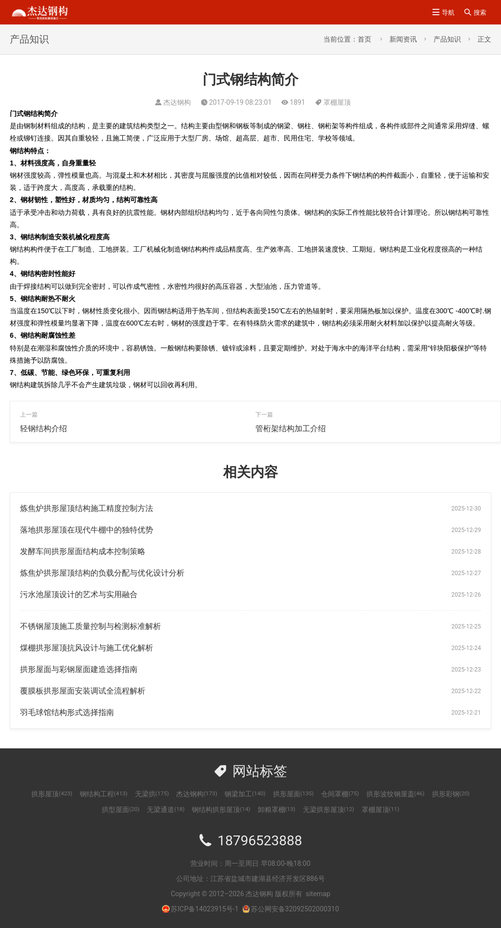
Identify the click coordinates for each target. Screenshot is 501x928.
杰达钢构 (196, 794)
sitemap (318, 894)
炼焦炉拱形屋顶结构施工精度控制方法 (86, 508)
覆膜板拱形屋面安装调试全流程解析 (82, 691)
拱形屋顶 (51, 794)
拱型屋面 (120, 809)
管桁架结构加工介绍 (290, 428)
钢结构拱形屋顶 (221, 809)
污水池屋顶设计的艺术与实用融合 (78, 594)
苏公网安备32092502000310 (290, 909)
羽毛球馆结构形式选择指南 (67, 712)
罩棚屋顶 (337, 102)
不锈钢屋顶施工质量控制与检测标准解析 (90, 626)
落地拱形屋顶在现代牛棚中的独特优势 (86, 529)
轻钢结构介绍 (43, 428)
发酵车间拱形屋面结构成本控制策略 (82, 551)
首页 (364, 39)
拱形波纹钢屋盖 (395, 794)
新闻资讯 (403, 39)
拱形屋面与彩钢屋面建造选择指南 (78, 669)
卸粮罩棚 (277, 809)
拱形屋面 (293, 794)
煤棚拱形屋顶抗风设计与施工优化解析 (86, 647)
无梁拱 (152, 794)
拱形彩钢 (451, 794)
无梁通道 (165, 809)
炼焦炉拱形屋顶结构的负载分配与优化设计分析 (102, 573)
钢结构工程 (104, 794)
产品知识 (447, 39)
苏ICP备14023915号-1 (204, 909)
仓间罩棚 (340, 794)
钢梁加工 (245, 794)
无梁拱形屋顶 (328, 809)
